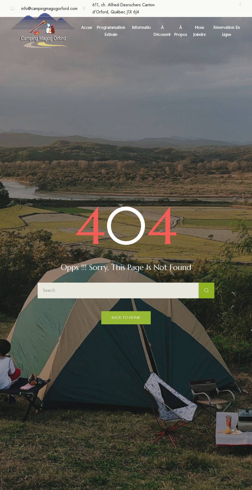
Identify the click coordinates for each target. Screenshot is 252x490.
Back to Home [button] (126, 317)
